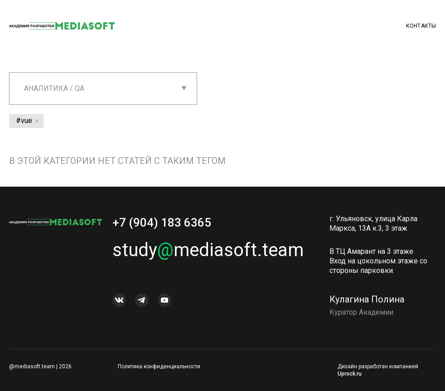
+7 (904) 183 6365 (161, 222)
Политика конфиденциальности (159, 366)
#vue (24, 120)
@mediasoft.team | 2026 (40, 366)
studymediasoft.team (208, 250)
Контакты (421, 26)
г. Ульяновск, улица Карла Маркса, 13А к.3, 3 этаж (373, 223)
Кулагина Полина (366, 299)
